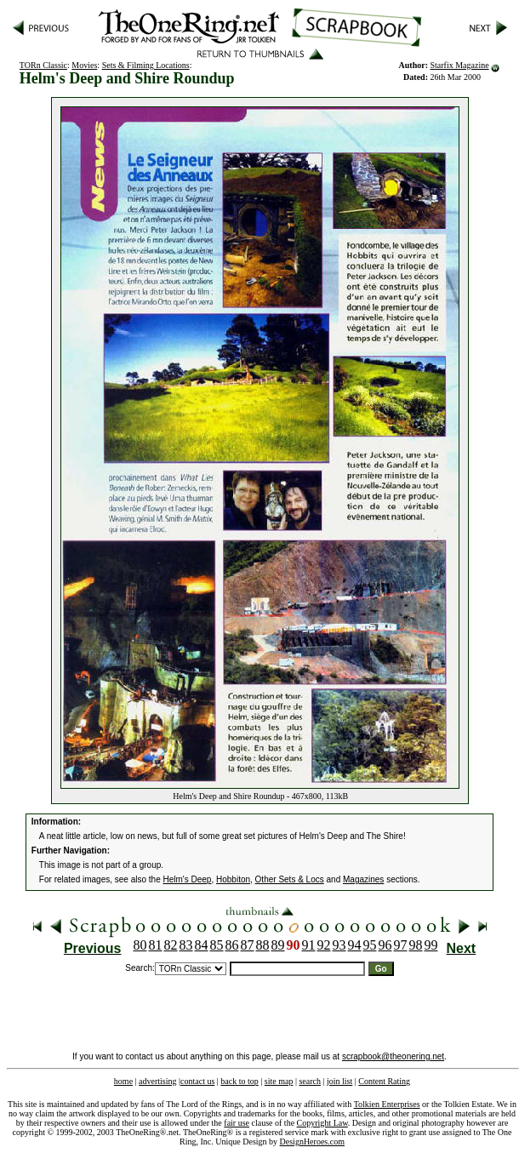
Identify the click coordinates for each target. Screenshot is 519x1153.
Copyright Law (322, 1122)
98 (416, 945)
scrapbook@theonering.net (393, 1056)
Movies (84, 65)
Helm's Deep (187, 879)
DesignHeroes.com (312, 1141)
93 (339, 945)
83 (186, 945)
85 (217, 945)
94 (355, 945)
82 (171, 945)
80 (140, 945)
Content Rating (384, 1081)
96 (385, 945)
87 (247, 945)
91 (309, 945)
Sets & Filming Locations (146, 65)
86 (232, 945)
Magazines (363, 879)
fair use (236, 1122)
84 (201, 945)
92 (324, 945)
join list (339, 1081)
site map (279, 1081)
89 (278, 945)
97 (401, 945)
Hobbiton (233, 879)
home (123, 1081)
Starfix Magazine (460, 65)
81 (156, 945)
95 (370, 945)
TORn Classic (43, 65)
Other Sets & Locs (289, 879)
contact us (197, 1081)
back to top (239, 1081)
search (310, 1081)
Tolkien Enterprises (387, 1104)
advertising (157, 1081)
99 (431, 945)
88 (263, 945)
